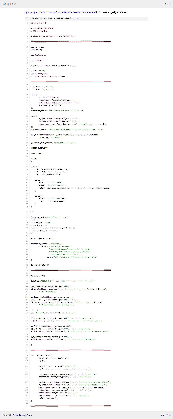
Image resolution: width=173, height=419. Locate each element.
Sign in (167, 4)
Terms (29, 415)
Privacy (22, 415)
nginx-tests (39, 12)
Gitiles (15, 415)
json (168, 415)
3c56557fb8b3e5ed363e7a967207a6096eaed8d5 (72, 12)
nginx (28, 12)
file (76, 18)
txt (162, 415)
